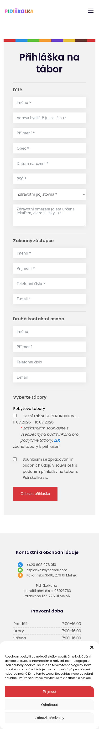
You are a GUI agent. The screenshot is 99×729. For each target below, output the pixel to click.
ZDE (57, 440)
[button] (91, 647)
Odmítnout (49, 705)
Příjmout (49, 691)
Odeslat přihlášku (35, 494)
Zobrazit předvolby (49, 718)
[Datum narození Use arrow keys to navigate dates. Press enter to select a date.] (49, 163)
